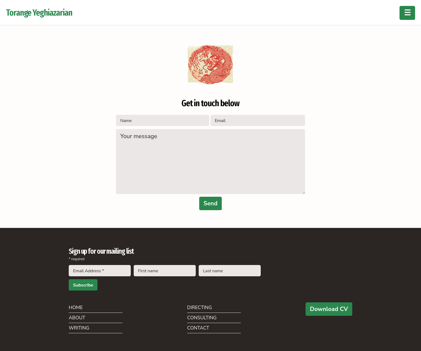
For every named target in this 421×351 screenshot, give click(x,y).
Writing (79, 328)
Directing (199, 307)
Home (76, 307)
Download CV (329, 309)
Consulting (202, 317)
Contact (198, 328)
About (77, 317)
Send (210, 203)
